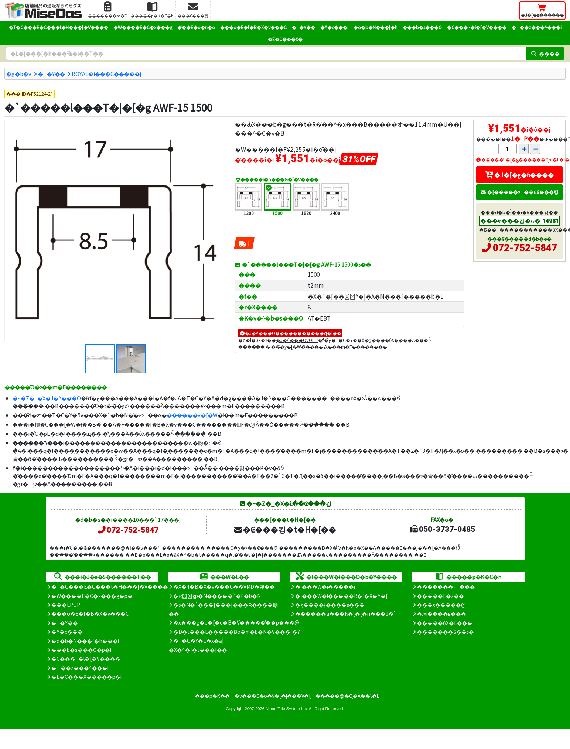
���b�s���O (422, 27)
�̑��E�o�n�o (196, 27)
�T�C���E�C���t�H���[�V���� (58, 27)
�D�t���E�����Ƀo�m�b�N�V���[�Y (236, 631)
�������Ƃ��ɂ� (445, 631)
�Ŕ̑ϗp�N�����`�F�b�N (217, 595)
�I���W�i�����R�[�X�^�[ (341, 595)
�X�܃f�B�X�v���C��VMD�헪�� (224, 586)
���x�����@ (441, 604)
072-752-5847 (525, 247)
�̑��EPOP (65, 604)
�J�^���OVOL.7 (297, 340)
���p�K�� (212, 695)
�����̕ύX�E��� (444, 622)
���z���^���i (537, 27)
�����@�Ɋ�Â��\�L (347, 695)
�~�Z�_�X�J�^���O (47, 398)
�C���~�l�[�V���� (476, 27)
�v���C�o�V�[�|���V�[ (273, 695)
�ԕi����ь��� (441, 613)
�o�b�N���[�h (375, 27)
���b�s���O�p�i (81, 649)
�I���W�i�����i (325, 586)
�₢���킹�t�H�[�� (284, 529)
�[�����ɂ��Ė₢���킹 (519, 191)
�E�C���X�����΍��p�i (86, 676)
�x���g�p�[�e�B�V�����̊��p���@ (236, 622)
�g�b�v (18, 74)
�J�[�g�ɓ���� (519, 174)
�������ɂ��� (446, 586)
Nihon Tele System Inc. (287, 709)
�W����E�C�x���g (142, 27)
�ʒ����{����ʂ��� (330, 604)
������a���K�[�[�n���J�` (345, 613)
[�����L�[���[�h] (266, 53)
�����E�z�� (440, 595)
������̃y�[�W (192, 415)
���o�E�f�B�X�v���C (253, 27)
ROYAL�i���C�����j (106, 74)
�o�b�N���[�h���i (85, 640)
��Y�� (303, 27)
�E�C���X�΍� (285, 39)
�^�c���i (334, 27)
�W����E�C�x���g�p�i (92, 595)
